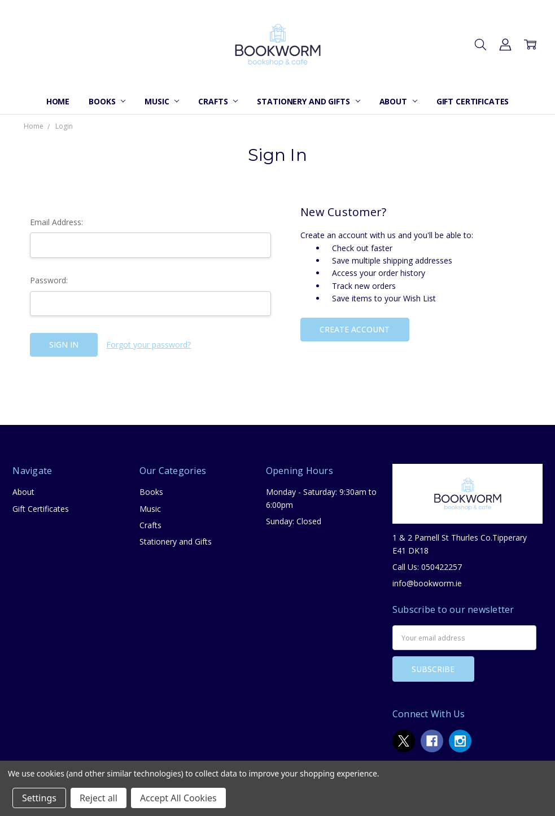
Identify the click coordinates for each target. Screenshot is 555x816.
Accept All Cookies (178, 798)
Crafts (218, 101)
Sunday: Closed (293, 521)
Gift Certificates (472, 101)
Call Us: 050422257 (427, 566)
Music (162, 101)
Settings (39, 798)
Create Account (355, 329)
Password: (49, 280)
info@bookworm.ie (427, 583)
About (398, 101)
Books (107, 101)
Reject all (98, 798)
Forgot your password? (148, 344)
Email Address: (56, 222)
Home (57, 101)
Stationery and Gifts (308, 101)
